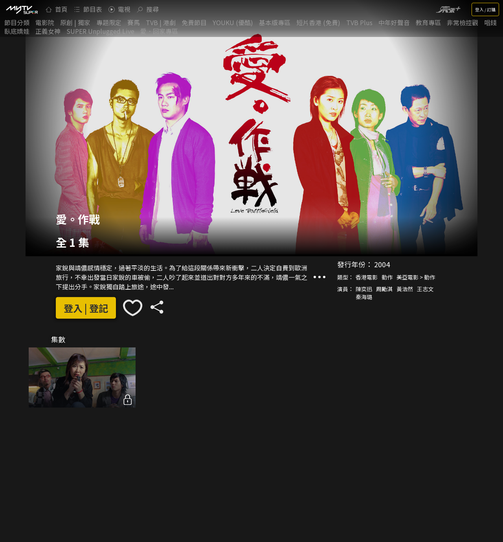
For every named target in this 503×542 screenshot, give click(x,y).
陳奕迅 (364, 289)
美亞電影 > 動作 (416, 277)
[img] (21, 9)
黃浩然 (405, 289)
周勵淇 (384, 289)
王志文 (425, 289)
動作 (387, 277)
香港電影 (367, 277)
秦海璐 (364, 297)
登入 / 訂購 (485, 9)
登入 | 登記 (86, 308)
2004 (382, 264)
